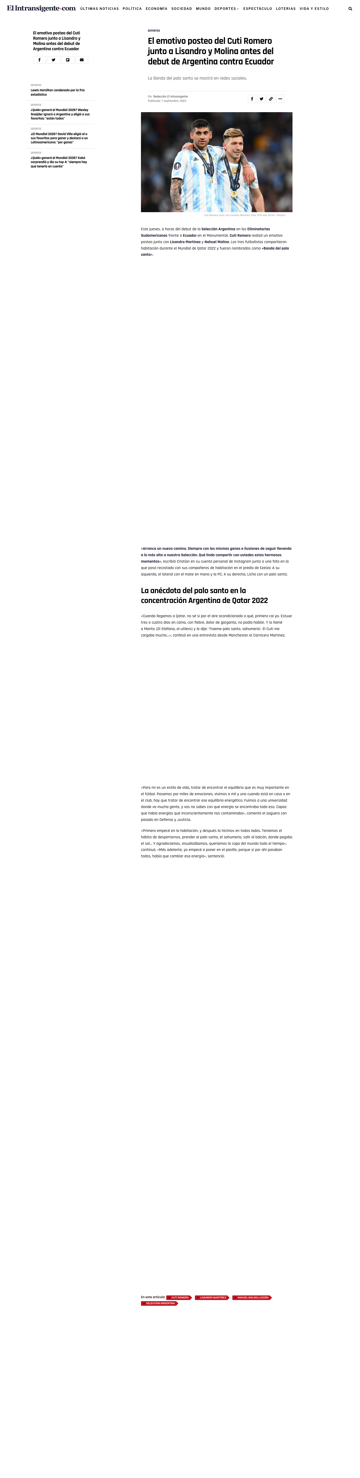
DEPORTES (225, 9)
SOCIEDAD (181, 9)
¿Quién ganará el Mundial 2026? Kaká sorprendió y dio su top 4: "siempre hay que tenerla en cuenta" (59, 162)
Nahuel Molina (217, 241)
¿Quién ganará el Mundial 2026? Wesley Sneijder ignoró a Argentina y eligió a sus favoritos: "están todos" (60, 114)
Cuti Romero (180, 1297)
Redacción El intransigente (170, 96)
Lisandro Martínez (185, 241)
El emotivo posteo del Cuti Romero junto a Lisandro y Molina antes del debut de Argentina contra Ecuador (56, 41)
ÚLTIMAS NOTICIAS (99, 9)
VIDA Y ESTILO (314, 9)
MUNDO (203, 9)
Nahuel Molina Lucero (253, 1297)
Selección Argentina (160, 1303)
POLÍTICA (132, 9)
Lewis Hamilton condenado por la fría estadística (57, 92)
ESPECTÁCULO (257, 9)
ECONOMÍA (157, 9)
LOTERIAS (286, 9)
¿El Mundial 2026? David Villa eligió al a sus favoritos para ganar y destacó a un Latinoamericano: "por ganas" (59, 138)
